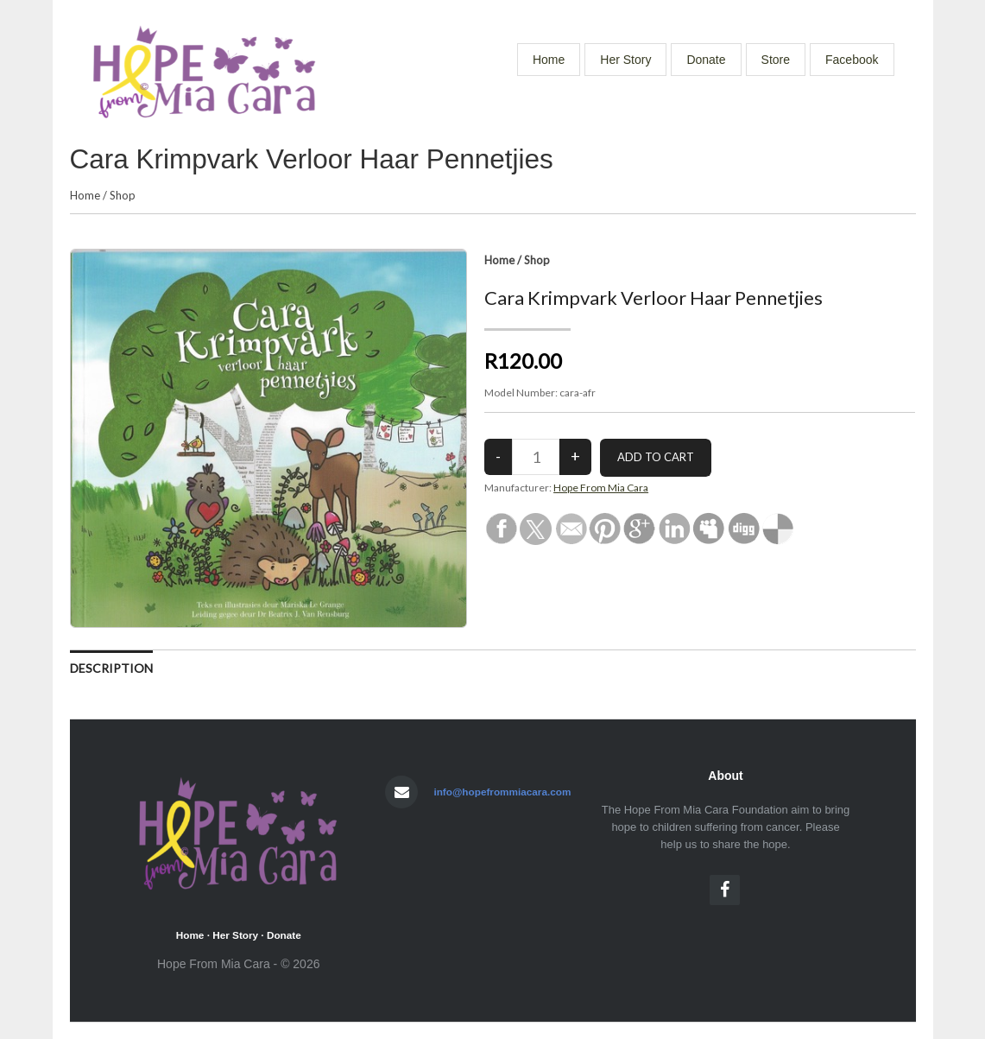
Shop (123, 195)
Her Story (625, 60)
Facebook (851, 60)
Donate (705, 60)
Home (549, 60)
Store (775, 60)
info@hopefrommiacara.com (502, 791)
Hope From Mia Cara (600, 487)
